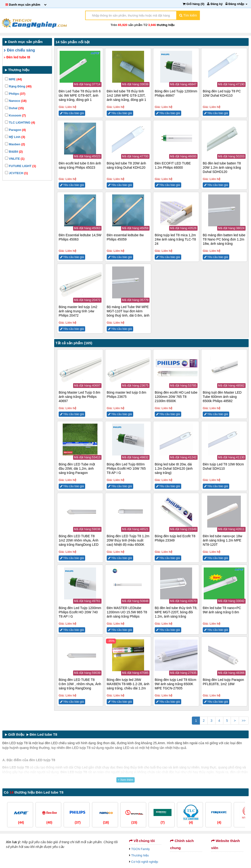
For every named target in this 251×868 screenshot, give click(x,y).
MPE (13, 79)
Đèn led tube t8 (17, 57)
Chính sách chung (182, 844)
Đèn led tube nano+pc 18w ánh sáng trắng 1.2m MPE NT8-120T (222, 540)
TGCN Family (140, 849)
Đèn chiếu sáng (19, 50)
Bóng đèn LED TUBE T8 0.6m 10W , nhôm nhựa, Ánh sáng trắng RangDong (80, 684)
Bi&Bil (14, 151)
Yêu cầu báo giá (72, 113)
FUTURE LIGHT (20, 166)
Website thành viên (225, 844)
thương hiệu (166, 25)
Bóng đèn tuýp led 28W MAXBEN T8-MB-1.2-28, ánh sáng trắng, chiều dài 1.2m (128, 684)
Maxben (15, 144)
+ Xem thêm (125, 780)
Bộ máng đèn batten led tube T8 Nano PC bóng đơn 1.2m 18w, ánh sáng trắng (224, 239)
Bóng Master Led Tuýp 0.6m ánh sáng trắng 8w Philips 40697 (79, 397)
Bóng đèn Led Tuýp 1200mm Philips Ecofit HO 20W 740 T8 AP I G (80, 612)
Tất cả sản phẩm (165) (74, 343)
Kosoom (15, 115)
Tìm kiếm (188, 15)
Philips (15, 93)
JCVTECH (16, 173)
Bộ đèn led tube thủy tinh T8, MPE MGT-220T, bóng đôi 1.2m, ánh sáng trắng (176, 612)
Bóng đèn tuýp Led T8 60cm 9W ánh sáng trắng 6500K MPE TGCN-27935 (175, 684)
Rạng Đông (18, 86)
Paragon (15, 130)
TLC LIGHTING (20, 122)
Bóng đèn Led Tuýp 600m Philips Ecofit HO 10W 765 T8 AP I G (126, 468)
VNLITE (14, 158)
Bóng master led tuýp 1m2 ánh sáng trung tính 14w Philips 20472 (78, 311)
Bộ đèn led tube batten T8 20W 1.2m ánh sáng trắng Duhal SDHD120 (222, 167)
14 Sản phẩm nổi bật (73, 42)
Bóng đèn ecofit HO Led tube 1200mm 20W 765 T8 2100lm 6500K (176, 397)
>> (244, 720)
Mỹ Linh (15, 137)
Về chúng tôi (142, 841)
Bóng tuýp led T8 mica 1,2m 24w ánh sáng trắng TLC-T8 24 (175, 239)
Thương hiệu (140, 855)
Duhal (14, 108)
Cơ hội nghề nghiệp (144, 862)
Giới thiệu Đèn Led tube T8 (31, 734)
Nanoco (15, 101)
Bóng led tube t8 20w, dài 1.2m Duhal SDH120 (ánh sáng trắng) (174, 468)
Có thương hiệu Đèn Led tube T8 (33, 792)
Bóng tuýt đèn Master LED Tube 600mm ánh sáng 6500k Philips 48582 (222, 397)
